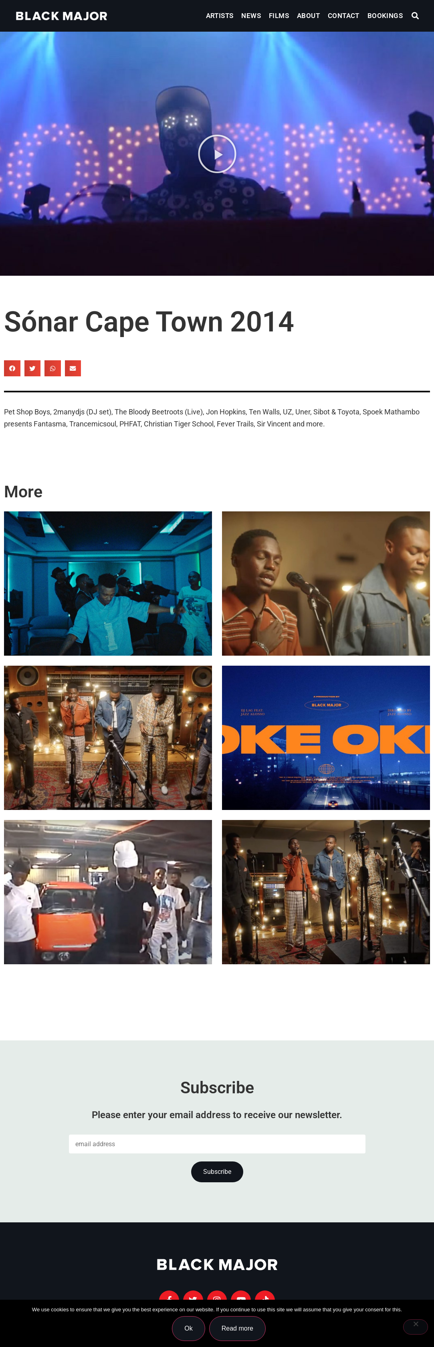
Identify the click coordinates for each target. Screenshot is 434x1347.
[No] (415, 1327)
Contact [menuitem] (343, 16)
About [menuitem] (308, 16)
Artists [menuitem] (220, 16)
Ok (189, 1328)
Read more (237, 1328)
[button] (415, 15)
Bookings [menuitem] (385, 16)
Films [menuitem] (279, 16)
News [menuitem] (251, 16)
